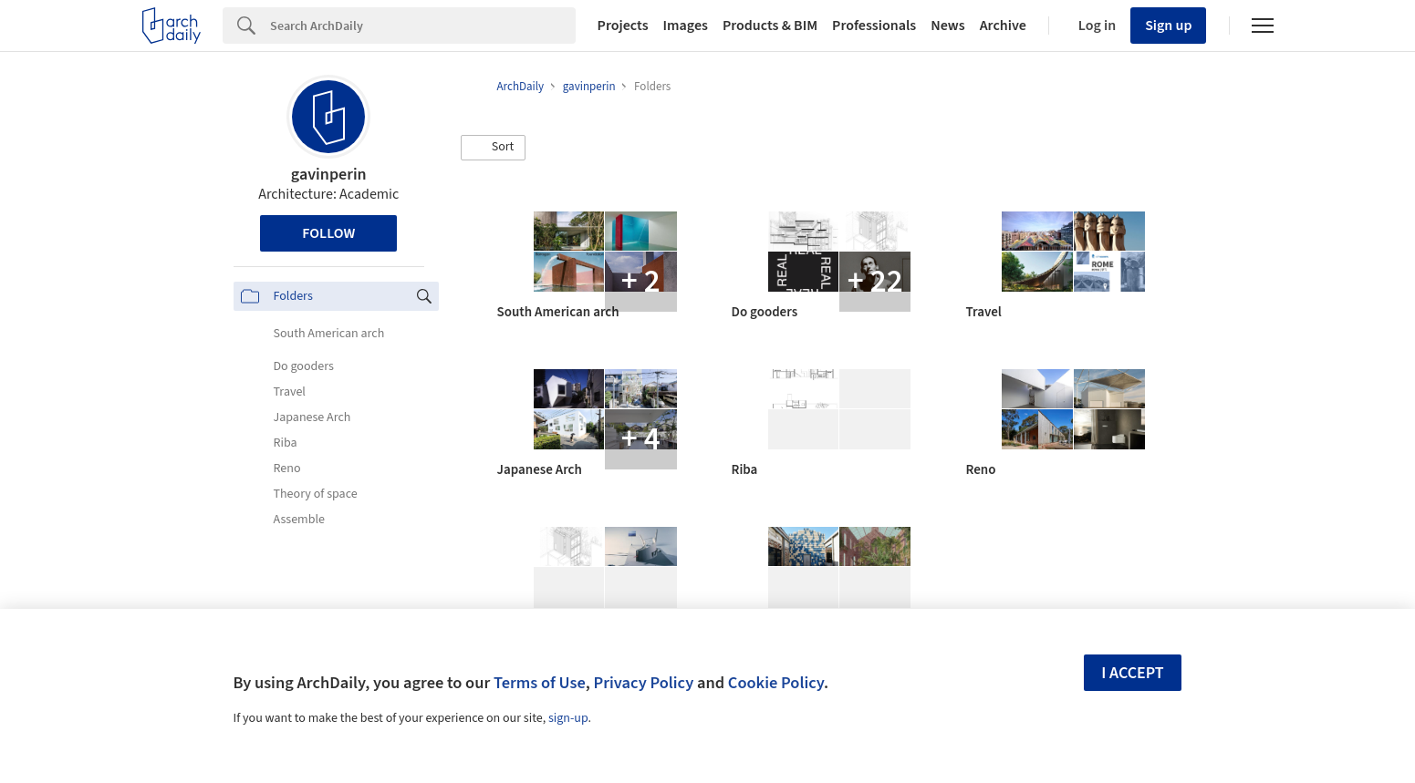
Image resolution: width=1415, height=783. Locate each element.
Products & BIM (770, 25)
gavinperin (329, 174)
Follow (328, 233)
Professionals (874, 25)
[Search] (423, 25)
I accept (1132, 673)
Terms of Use (540, 683)
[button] (493, 147)
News (947, 25)
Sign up (1168, 25)
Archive (1003, 25)
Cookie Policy (776, 683)
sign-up (568, 718)
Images (685, 25)
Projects (623, 25)
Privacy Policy (643, 683)
